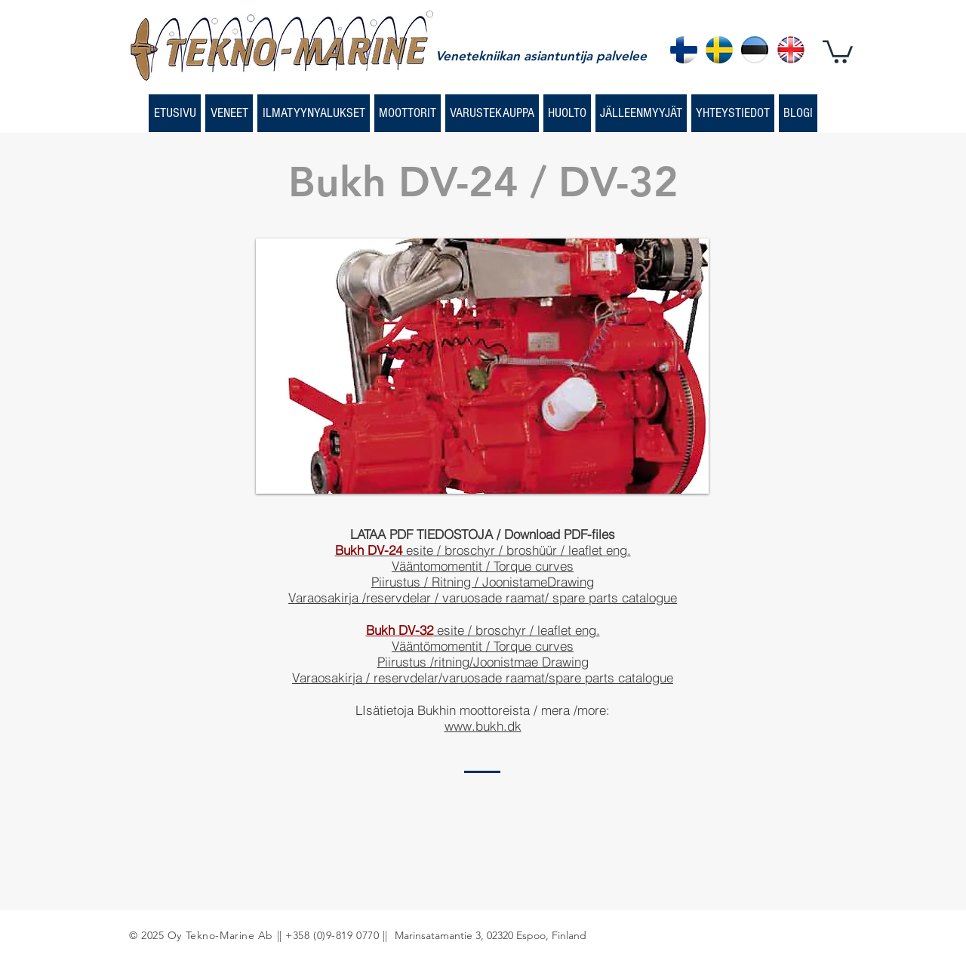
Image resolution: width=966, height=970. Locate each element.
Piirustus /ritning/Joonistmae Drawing (483, 662)
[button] (838, 50)
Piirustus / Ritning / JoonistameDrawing (482, 582)
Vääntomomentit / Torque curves (483, 566)
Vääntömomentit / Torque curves (483, 646)
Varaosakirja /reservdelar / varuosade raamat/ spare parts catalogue (482, 597)
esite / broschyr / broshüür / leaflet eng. (483, 550)
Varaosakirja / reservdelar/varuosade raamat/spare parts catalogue (482, 677)
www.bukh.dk (483, 726)
